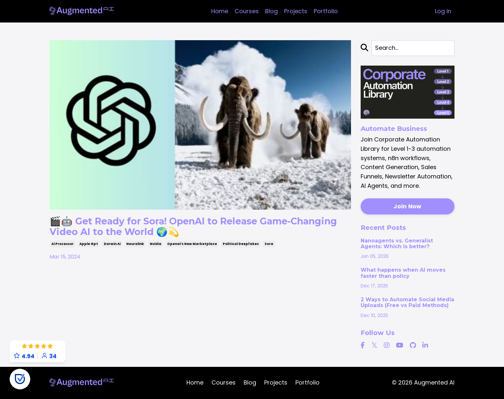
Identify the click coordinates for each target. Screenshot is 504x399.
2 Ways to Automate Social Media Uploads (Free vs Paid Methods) (407, 302)
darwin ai (112, 244)
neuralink (135, 244)
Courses (247, 11)
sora (269, 244)
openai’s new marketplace (192, 244)
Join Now (407, 207)
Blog (271, 11)
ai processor (62, 244)
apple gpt (88, 244)
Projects (295, 11)
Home (219, 11)
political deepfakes (241, 244)
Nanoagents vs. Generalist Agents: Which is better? (397, 243)
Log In (443, 11)
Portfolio (326, 11)
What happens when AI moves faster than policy (403, 273)
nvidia (155, 244)
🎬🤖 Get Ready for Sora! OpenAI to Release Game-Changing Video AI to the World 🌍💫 (176, 227)
